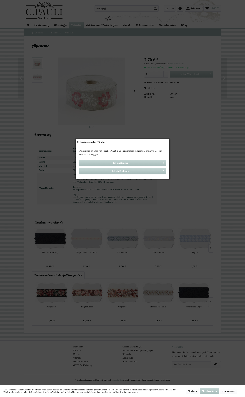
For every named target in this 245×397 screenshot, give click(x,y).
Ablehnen (192, 391)
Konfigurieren (228, 391)
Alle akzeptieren (209, 391)
